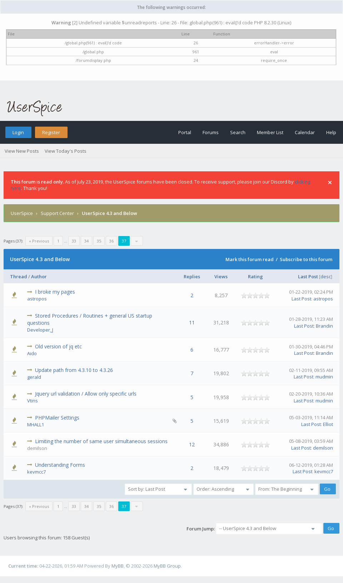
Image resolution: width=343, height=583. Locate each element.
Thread (18, 276)
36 (111, 241)
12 (192, 444)
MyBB (117, 566)
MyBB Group (167, 566)
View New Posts (22, 151)
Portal (184, 132)
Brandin (324, 326)
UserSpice (22, 213)
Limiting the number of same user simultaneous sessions (101, 441)
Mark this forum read (249, 259)
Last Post (308, 276)
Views (221, 276)
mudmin (324, 376)
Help (331, 132)
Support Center (57, 213)
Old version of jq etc (58, 346)
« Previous (39, 241)
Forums (211, 132)
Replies (192, 276)
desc (325, 276)
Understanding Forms (60, 464)
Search (237, 132)
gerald (34, 377)
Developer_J (40, 330)
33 (74, 241)
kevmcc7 (36, 472)
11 (192, 322)
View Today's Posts (65, 151)
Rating (255, 276)
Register (51, 132)
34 (86, 241)
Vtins (32, 400)
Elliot (328, 424)
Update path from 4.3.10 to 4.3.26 (74, 370)
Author (39, 276)
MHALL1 (35, 424)
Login (18, 132)
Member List (270, 132)
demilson (323, 448)
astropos (37, 298)
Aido (32, 353)
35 (99, 241)
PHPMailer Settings (57, 417)
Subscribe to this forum (306, 259)
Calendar (305, 132)
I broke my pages (55, 291)
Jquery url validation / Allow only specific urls (85, 393)
